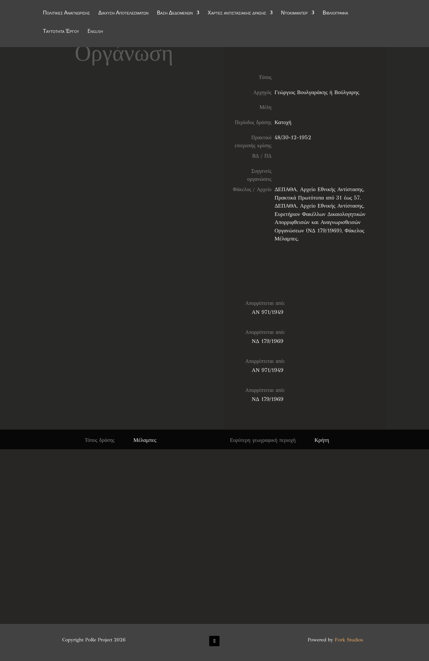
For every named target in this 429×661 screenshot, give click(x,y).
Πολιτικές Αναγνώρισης (66, 13)
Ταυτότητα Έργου (61, 32)
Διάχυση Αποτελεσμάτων (123, 13)
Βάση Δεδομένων (175, 13)
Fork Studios (349, 640)
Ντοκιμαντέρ (294, 13)
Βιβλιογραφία (335, 13)
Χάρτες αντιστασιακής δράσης (237, 13)
